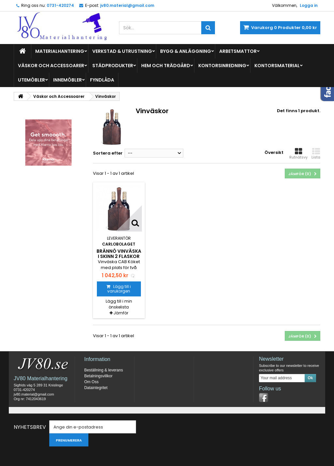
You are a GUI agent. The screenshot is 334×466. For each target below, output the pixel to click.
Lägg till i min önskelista (119, 304)
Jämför (121, 313)
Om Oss (91, 382)
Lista (315, 153)
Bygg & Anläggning (185, 51)
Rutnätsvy (298, 153)
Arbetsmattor (238, 51)
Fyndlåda (102, 80)
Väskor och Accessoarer (51, 65)
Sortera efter (108, 153)
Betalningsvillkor (98, 376)
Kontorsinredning (222, 65)
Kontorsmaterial (277, 65)
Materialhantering (59, 51)
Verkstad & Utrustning (122, 51)
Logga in (309, 5)
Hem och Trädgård (165, 65)
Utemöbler (31, 80)
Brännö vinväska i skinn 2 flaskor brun (119, 256)
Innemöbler (67, 80)
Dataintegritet (95, 387)
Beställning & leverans (103, 370)
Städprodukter (112, 65)
